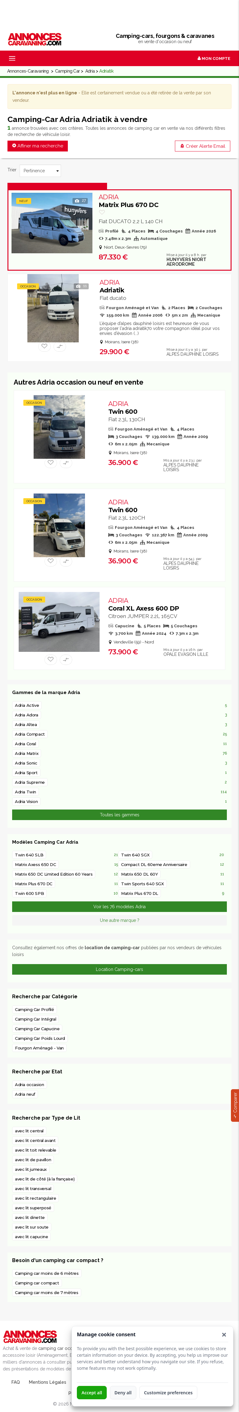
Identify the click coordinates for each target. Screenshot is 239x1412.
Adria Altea (26, 724)
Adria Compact (30, 734)
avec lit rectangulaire (35, 1198)
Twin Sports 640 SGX (142, 883)
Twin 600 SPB (29, 893)
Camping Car (67, 71)
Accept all (92, 1393)
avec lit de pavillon (33, 1159)
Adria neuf (25, 1094)
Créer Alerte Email (202, 146)
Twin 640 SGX (135, 854)
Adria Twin (25, 791)
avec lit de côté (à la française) (44, 1178)
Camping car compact (37, 1282)
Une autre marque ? (119, 920)
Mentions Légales (47, 1382)
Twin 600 (122, 407)
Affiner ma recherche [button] (37, 146)
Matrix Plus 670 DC (128, 201)
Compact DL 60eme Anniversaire (154, 864)
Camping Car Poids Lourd (40, 1038)
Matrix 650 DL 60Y (139, 874)
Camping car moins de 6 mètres (47, 1273)
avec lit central (29, 1130)
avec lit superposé (33, 1207)
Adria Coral (25, 743)
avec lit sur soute (32, 1227)
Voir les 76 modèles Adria (119, 906)
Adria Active (27, 705)
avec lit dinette (30, 1217)
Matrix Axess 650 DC (35, 864)
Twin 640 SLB (29, 854)
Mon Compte (214, 58)
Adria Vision (26, 801)
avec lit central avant (35, 1140)
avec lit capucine (31, 1236)
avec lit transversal (33, 1188)
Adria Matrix (26, 753)
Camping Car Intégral (35, 1019)
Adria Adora (26, 714)
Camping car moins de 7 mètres (46, 1292)
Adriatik (112, 286)
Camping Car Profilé (34, 1009)
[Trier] (40, 171)
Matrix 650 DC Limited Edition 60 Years (53, 874)
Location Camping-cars (119, 969)
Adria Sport (26, 772)
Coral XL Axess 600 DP (143, 604)
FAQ (16, 1382)
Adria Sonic (26, 762)
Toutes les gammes (119, 814)
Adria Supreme (30, 782)
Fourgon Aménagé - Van (39, 1047)
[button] (224, 1335)
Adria (90, 71)
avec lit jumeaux (31, 1169)
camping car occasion (60, 1348)
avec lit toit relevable (35, 1150)
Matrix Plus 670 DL (139, 893)
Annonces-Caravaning (28, 71)
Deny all (123, 1393)
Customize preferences (168, 1393)
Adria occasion (29, 1084)
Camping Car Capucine (37, 1028)
